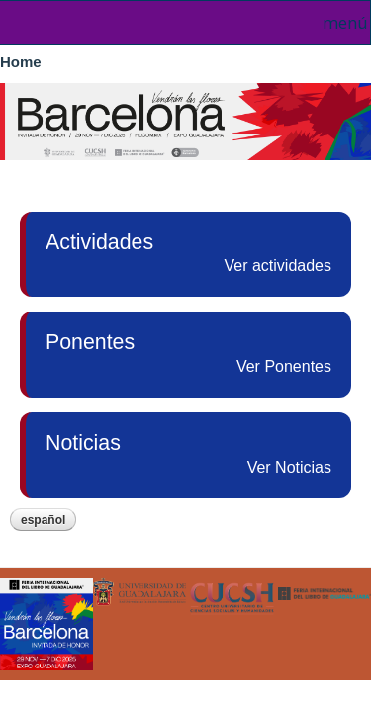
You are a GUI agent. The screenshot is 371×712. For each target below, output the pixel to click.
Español (43, 520)
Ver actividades (277, 265)
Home (21, 61)
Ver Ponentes (283, 366)
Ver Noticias (289, 467)
